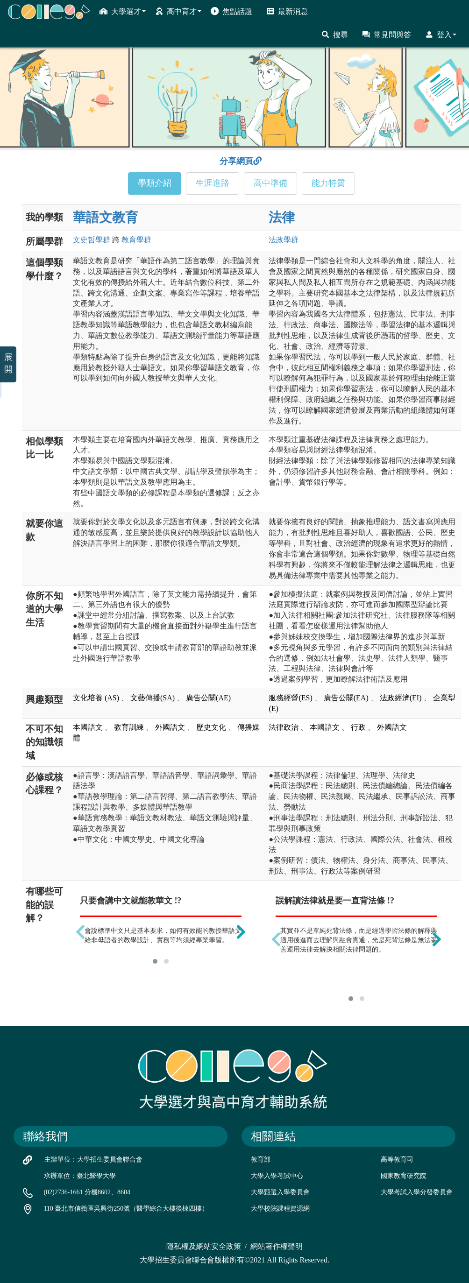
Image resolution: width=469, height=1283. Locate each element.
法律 (282, 217)
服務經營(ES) (290, 698)
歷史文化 (211, 727)
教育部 (260, 1159)
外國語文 (170, 727)
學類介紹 (154, 183)
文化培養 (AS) (96, 698)
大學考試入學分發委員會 (417, 1192)
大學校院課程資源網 (280, 1208)
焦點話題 (231, 11)
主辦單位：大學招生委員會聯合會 (93, 1159)
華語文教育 (105, 217)
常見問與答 (386, 34)
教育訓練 (129, 727)
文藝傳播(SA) (152, 698)
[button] (155, 961)
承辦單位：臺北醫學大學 (80, 1175)
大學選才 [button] (122, 11)
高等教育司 (397, 1159)
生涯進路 (212, 183)
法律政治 (283, 727)
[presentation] (80, 932)
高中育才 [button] (178, 11)
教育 (136, 240)
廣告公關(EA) (346, 698)
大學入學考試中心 (277, 1175)
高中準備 (270, 183)
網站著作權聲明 (276, 1246)
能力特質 (328, 183)
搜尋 (334, 34)
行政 (358, 727)
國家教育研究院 (403, 1175)
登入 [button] (440, 34)
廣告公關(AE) (208, 698)
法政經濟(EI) (401, 698)
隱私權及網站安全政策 (203, 1246)
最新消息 (287, 11)
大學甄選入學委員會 (280, 1192)
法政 (283, 240)
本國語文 (88, 727)
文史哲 (91, 240)
